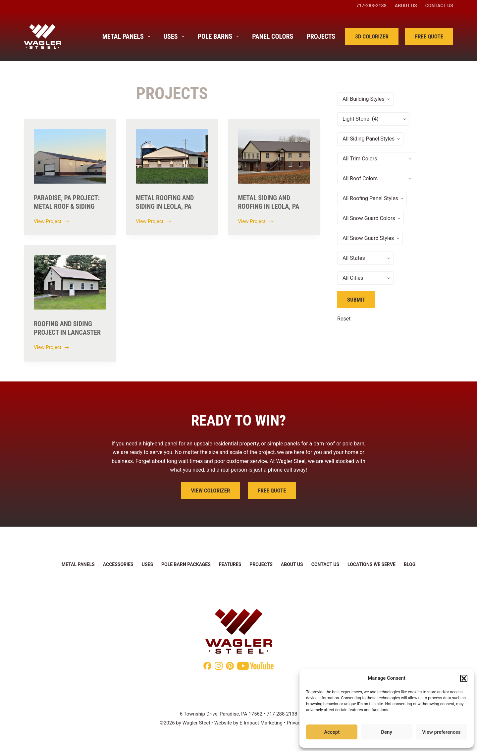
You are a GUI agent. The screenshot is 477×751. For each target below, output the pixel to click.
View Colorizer (210, 490)
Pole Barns (220, 36)
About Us (406, 5)
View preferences (441, 732)
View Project (52, 222)
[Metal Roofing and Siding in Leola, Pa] (172, 156)
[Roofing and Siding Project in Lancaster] (70, 282)
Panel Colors (272, 36)
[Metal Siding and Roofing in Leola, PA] (274, 156)
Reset (343, 319)
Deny (386, 732)
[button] (463, 678)
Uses (175, 36)
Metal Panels (127, 36)
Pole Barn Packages (186, 564)
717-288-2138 (371, 5)
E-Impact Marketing (261, 723)
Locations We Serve (371, 564)
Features (230, 564)
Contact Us (439, 5)
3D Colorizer (372, 36)
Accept (332, 732)
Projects (320, 36)
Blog (409, 564)
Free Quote (429, 36)
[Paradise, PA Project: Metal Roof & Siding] (70, 156)
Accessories (118, 564)
